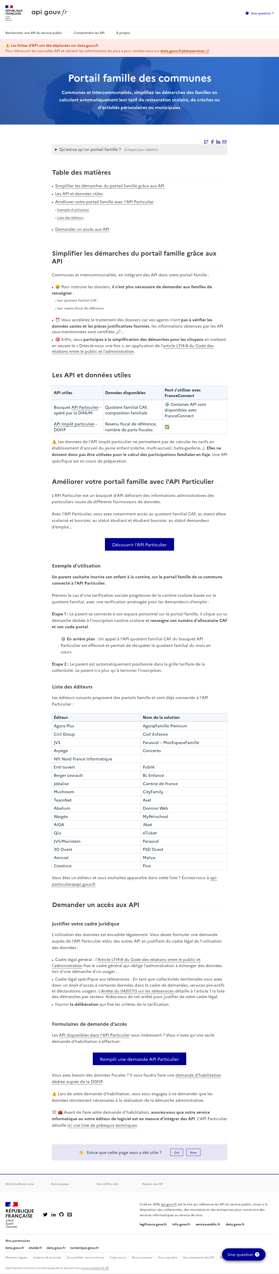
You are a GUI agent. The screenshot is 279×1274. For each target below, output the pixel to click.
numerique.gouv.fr (84, 1247)
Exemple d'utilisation (73, 209)
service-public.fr (208, 1224)
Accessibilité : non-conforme (85, 1257)
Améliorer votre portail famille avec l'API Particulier (104, 201)
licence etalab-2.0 (93, 1268)
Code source (118, 1257)
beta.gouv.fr (14, 1247)
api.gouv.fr (169, 1204)
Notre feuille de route (19, 1184)
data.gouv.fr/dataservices (182, 50)
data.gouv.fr (235, 1224)
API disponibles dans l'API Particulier (94, 1035)
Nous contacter (142, 1257)
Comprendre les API (89, 32)
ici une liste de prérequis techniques (102, 1125)
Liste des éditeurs (70, 217)
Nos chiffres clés (107, 1184)
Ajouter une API (152, 1184)
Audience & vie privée (47, 1257)
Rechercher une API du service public (33, 32)
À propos (123, 32)
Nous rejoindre (167, 1257)
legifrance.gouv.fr (153, 1224)
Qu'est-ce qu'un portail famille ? (90, 149)
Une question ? (262, 13)
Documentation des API (198, 1257)
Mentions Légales (16, 1257)
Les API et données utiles (79, 193)
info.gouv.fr (181, 1224)
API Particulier (85, 407)
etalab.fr (35, 1247)
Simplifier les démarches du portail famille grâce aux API (109, 185)
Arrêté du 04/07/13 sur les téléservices (137, 991)
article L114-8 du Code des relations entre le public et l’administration (133, 348)
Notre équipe (60, 1184)
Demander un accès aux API (82, 229)
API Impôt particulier (74, 424)
